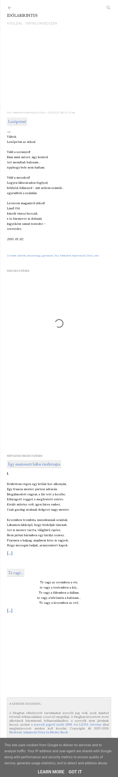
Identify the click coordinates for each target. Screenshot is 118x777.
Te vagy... (15, 572)
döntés (22, 255)
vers (96, 255)
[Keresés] (108, 7)
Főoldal (15, 23)
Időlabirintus (22, 15)
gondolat (47, 255)
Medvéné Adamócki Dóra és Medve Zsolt (38, 732)
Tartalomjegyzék (41, 23)
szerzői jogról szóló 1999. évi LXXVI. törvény (67, 724)
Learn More (51, 771)
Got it (75, 771)
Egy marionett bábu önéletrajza (34, 464)
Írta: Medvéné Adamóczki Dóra (73, 255)
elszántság (34, 255)
